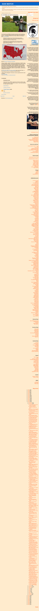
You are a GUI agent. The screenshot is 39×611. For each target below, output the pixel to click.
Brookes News (36, 343)
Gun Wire (36, 236)
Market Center (36, 261)
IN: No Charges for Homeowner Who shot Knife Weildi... (33, 413)
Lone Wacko (36, 255)
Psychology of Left (35, 165)
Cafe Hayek (36, 331)
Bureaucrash (36, 197)
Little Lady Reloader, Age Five (33, 468)
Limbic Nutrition (35, 364)
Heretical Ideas (36, 239)
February (30, 593)
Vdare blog (36, 306)
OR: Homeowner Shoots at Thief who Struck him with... (33, 419)
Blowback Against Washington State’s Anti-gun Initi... (33, 464)
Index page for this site (34, 132)
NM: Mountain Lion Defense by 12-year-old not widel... (33, 477)
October (30, 585)
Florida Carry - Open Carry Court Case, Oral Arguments (33, 553)
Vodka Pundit (36, 308)
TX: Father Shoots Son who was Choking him (33, 558)
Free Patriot (36, 228)
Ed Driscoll (36, 219)
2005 (29, 603)
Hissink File (36, 346)
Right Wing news (35, 288)
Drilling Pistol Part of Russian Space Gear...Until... (33, 571)
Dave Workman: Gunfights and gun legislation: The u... (33, 506)
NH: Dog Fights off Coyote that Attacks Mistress (33, 491)
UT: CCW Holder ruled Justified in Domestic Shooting (33, 493)
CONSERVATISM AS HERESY (33, 158)
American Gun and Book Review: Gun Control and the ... (33, 531)
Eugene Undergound (35, 224)
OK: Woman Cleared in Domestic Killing (32, 540)
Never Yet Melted (35, 269)
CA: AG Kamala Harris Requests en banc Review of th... (33, 429)
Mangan (37, 259)
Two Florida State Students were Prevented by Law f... (33, 421)
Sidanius (37, 172)
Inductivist (36, 244)
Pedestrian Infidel (35, 277)
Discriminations (36, 215)
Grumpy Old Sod (35, 234)
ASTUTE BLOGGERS (34, 185)
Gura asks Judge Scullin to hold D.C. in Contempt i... (33, 504)
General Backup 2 (35, 151)
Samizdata (36, 369)
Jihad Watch (36, 247)
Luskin (37, 257)
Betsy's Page (36, 188)
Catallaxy (36, 344)
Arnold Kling (36, 329)
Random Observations (34, 282)
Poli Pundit (36, 278)
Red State (36, 284)
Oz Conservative (35, 348)
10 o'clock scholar (35, 180)
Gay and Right (36, 229)
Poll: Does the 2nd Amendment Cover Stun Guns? (33, 410)
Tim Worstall (36, 302)
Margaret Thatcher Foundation (33, 260)
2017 (29, 398)
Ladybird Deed (36, 253)
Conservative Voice (35, 207)
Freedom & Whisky (35, 376)
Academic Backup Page (34, 149)
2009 (29, 599)
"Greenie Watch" (35, 141)
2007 (29, 601)
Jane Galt (36, 333)
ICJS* (37, 347)
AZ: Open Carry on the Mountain (32, 423)
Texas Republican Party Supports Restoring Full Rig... (33, 563)
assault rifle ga (5, 85)
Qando (37, 280)
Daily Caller (36, 210)
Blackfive (36, 190)
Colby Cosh (36, 203)
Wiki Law (36, 313)
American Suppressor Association (10, 61)
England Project (35, 361)
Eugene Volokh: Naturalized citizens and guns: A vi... (33, 574)
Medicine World (35, 262)
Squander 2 (36, 298)
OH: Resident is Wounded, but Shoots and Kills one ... (33, 455)
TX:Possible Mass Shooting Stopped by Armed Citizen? (33, 542)
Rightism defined (35, 160)
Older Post (24, 96)
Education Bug (36, 321)
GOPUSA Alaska (35, 233)
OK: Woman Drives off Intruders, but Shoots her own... (33, 407)
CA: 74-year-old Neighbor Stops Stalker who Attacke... (33, 474)
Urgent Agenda (36, 305)
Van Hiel (37, 171)
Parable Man (36, 275)
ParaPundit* (36, 276)
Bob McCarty (36, 193)
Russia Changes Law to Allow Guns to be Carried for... (33, 546)
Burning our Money (35, 358)
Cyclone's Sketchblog (35, 351)
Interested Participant (35, 246)
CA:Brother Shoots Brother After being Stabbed (33, 560)
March (30, 592)
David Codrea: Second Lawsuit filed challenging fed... (33, 547)
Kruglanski (36, 173)
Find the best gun (35, 226)
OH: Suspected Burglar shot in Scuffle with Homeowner (33, 537)
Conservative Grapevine (34, 205)
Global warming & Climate (34, 232)
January (30, 594)
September (30, 586)
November (30, 403)
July (29, 588)
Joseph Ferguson (6, 89)
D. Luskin (36, 335)
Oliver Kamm (36, 367)
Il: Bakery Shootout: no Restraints (32, 518)
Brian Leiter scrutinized (34, 195)
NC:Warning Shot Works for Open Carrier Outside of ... (33, 549)
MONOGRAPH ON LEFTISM (33, 157)
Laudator (37, 254)
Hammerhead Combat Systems (33, 238)
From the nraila (6, 36)
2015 (29, 400)
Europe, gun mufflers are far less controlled (9, 70)
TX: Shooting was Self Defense (33, 411)
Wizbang (37, 315)
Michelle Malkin (35, 263)
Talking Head (36, 301)
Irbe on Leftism (36, 167)
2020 (29, 395)
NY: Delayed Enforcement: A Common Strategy (33, 555)
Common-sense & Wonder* (34, 204)
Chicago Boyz (36, 330)
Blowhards (36, 192)
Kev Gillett (36, 345)
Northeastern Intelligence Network (33, 270)
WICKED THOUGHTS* (34, 312)
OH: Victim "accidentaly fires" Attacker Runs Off (33, 509)
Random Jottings (35, 283)
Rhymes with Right (35, 286)
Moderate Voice (35, 264)
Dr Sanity (36, 217)
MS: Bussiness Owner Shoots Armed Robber (33, 456)
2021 (29, 394)
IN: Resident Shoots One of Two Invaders (33, 515)
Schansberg (36, 291)
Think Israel (36, 383)
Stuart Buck (36, 300)
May (29, 590)
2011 (29, 597)
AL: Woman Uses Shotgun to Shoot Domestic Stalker (33, 453)
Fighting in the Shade (35, 225)
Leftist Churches (35, 161)
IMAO (37, 242)
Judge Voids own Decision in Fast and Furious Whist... (33, 434)
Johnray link (36, 147)
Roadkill (37, 289)
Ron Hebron (36, 290)
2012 (29, 596)
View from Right (35, 307)
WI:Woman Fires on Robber (33, 579)
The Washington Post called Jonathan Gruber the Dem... (33, 581)
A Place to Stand (35, 377)
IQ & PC (37, 363)
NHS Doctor (36, 366)
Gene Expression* (35, 230)
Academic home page (35, 148)
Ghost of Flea (36, 231)
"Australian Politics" (35, 138)
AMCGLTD (36, 182)
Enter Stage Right (35, 223)
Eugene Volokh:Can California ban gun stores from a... (33, 525)
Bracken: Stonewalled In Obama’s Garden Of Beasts (33, 443)
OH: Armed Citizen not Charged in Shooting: (32, 472)
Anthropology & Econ (35, 184)
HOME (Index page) (35, 20)
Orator (37, 273)
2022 (29, 393)
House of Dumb (35, 362)
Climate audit (36, 201)
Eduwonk (36, 322)
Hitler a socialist (35, 163)
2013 (29, 595)
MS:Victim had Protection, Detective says (33, 502)
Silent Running (36, 296)
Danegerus (36, 211)
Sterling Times (36, 370)
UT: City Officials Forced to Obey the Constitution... (33, 436)
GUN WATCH (7, 4)
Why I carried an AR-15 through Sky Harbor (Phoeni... (32, 462)
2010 (29, 598)
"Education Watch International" (33, 139)
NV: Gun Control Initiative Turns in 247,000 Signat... (33, 584)
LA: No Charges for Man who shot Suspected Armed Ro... (33, 440)
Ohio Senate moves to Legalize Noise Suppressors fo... (33, 565)
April (29, 591)
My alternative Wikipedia (34, 152)
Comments (29, 15)
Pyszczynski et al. (35, 174)
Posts (28, 13)
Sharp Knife (36, 294)
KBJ (37, 251)
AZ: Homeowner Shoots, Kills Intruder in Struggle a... (33, 405)
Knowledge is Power (35, 252)
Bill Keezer (36, 189)
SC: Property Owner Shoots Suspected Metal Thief (33, 417)
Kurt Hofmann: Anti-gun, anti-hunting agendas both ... (33, 527)
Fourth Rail (36, 227)
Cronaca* (36, 209)
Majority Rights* (35, 365)
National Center (35, 266)
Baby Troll (36, 186)
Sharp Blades (36, 293)
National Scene (36, 267)
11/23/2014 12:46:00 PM (6, 87)
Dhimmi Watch (36, 213)
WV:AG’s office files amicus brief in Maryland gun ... (33, 523)
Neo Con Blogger (35, 268)
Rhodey (37, 285)
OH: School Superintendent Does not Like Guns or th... (33, 551)
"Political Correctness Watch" (33, 140)
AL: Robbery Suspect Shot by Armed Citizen (33, 460)
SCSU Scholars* (35, 292)
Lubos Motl (36, 256)
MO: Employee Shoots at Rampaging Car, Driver (32, 451)
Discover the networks (34, 214)
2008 (29, 600)
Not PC (37, 271)
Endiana (37, 222)
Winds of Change (35, 314)
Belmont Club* (36, 187)
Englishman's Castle (35, 371)
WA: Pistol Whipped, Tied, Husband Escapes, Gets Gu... (33, 513)
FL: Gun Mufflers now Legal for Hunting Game (33, 488)
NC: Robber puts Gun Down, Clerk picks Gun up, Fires (33, 484)
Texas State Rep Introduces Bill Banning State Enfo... (33, 572)
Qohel (37, 281)
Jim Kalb (37, 248)
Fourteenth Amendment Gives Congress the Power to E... (33, 578)
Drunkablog (36, 218)
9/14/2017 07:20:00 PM (6, 92)
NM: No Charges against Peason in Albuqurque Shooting (32, 495)
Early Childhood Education (34, 320)
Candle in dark (36, 198)
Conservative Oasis (35, 206)
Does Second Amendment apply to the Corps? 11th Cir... (33, 447)
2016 (29, 399)
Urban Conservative (35, 304)
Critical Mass (36, 208)
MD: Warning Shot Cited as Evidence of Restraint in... (33, 582)
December (30, 402)
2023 (29, 392)
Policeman (36, 368)
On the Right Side (35, 272)
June (29, 589)
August (30, 587)
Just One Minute (35, 250)
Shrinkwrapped (36, 295)
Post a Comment (3, 94)
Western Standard (35, 310)
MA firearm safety (35, 258)
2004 (29, 604)
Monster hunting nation (34, 265)
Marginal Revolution (35, 336)
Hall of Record (36, 237)
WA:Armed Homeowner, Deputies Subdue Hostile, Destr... (33, 500)
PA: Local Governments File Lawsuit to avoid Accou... (33, 567)
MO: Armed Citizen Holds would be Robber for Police (33, 458)
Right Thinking (36, 287)
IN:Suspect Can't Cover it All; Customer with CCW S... (33, 544)
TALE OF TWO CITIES (32, 561)
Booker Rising (36, 194)
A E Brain (36, 342)
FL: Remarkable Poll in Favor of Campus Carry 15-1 (33, 425)
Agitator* (37, 181)
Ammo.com (36, 183)
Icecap (37, 243)
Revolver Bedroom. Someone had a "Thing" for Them (33, 449)
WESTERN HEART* (35, 350)
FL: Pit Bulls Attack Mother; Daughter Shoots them (33, 441)
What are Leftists (35, 164)
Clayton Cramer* (35, 200)
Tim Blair (37, 349)
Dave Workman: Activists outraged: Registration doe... (33, 576)
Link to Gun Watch (4, 74)
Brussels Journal (35, 196)
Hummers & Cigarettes (34, 241)
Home (13, 96)
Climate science (35, 202)
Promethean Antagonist (34, 279)
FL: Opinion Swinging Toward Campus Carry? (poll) (33, 481)
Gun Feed (36, 235)
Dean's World (36, 212)
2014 (29, 401)
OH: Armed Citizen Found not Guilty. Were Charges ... (33, 470)
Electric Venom (36, 221)
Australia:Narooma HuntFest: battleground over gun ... (33, 426)
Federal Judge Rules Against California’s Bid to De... (33, 490)
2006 (29, 602)
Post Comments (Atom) (9, 98)
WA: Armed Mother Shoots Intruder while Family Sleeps (33, 416)
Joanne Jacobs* (35, 323)
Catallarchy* (36, 199)
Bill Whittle (36, 311)
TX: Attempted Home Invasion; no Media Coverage (33, 479)
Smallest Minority (35, 297)
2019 (29, 396)
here (34, 104)
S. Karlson (36, 334)
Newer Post (2, 96)
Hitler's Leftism (36, 240)
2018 (29, 397)
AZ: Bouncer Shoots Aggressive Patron (32, 569)
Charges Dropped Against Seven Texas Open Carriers (33, 432)
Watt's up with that (35, 309)
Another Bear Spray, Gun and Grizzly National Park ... (33, 445)
